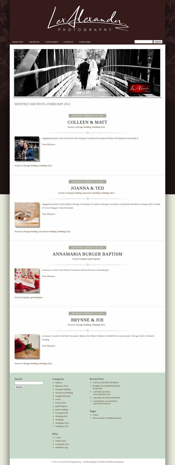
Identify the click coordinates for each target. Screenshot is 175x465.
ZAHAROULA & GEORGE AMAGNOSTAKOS (105, 402)
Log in (58, 437)
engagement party (62, 396)
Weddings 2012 (98, 127)
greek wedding (61, 409)
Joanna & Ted (87, 188)
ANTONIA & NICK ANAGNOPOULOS (101, 393)
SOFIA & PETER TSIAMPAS (106, 382)
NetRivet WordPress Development (111, 462)
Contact (68, 42)
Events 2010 (60, 403)
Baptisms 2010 (61, 386)
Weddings (59, 419)
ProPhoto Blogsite (89, 462)
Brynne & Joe (87, 320)
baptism (84, 259)
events (58, 399)
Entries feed (60, 441)
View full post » (49, 144)
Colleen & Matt (87, 122)
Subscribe (85, 42)
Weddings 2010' (62, 423)
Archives (34, 42)
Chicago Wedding (83, 127)
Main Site (18, 42)
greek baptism (94, 259)
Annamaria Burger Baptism (87, 254)
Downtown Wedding (91, 193)
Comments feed (62, 444)
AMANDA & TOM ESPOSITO (106, 398)
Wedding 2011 (61, 416)
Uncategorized (61, 413)
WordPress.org (61, 447)
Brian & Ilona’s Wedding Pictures (107, 418)
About (95, 415)
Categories (51, 42)
